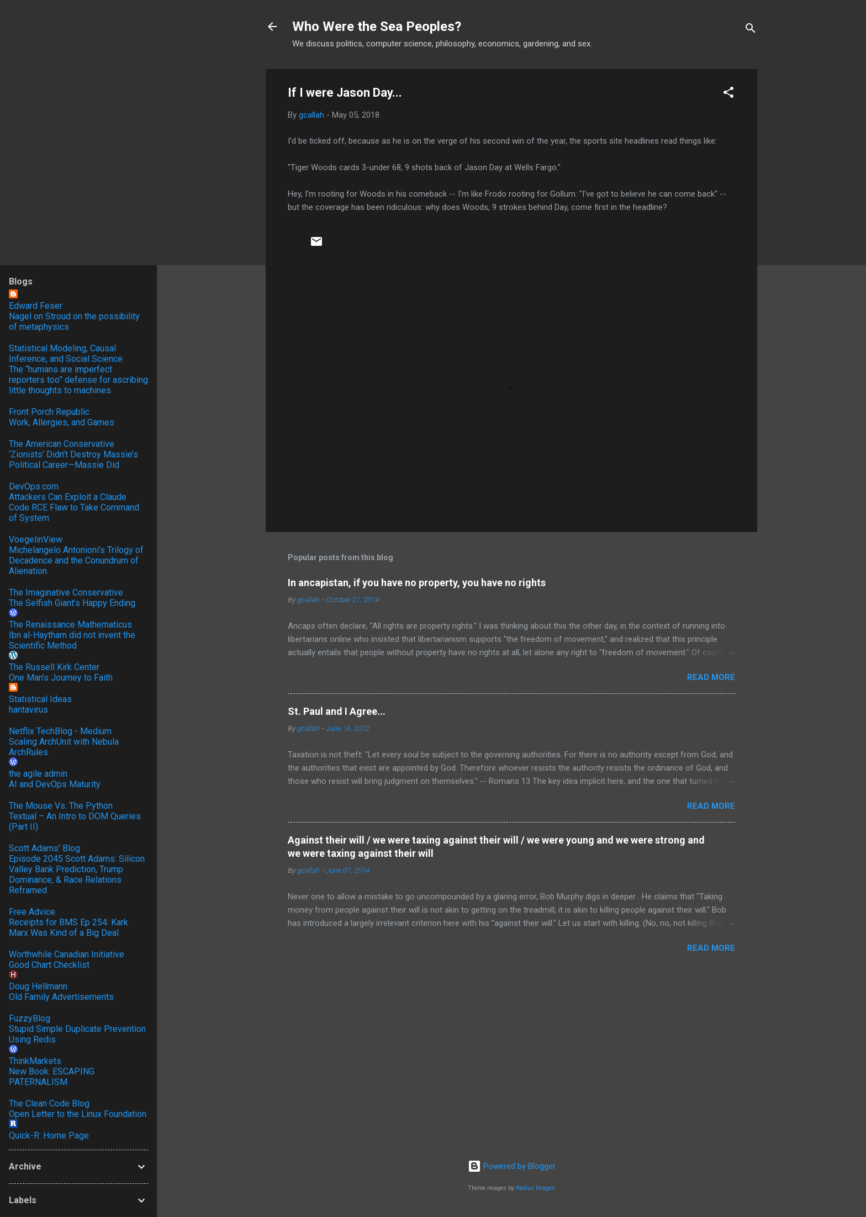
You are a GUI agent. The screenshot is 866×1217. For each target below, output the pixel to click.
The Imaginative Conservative (66, 592)
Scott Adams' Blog (44, 848)
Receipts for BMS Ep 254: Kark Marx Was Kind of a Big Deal (68, 927)
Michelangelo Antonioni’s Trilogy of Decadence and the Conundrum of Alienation (76, 560)
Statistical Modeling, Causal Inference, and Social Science (66, 353)
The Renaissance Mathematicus (70, 624)
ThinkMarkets (35, 1061)
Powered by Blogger (512, 1166)
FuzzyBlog (29, 1018)
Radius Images (535, 1188)
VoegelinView (35, 539)
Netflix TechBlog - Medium (60, 731)
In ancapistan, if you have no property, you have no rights (417, 582)
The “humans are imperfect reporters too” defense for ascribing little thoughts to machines (78, 380)
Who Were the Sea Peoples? (376, 26)
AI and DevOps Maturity (55, 784)
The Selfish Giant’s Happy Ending (72, 603)
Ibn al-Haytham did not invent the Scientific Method (72, 640)
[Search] (750, 30)
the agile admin (38, 773)
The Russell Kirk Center (54, 667)
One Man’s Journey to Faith (61, 677)
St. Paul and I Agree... (337, 711)
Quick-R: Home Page (49, 1135)
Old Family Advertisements (61, 997)
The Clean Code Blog (49, 1103)
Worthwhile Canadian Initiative (66, 954)
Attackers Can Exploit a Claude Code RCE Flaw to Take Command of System (74, 507)
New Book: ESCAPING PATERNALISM (51, 1076)
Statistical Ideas (40, 699)
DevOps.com (34, 486)
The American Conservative (61, 444)
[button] (728, 94)
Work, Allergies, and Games (61, 422)
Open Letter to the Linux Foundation (77, 1114)
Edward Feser (35, 306)
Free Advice (32, 912)
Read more (711, 677)
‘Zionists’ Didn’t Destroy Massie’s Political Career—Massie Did (73, 459)
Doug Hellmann (38, 986)
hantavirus (28, 709)
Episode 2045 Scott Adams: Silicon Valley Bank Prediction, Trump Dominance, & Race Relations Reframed (77, 874)
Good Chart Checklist (49, 965)
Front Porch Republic (49, 412)
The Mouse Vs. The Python (61, 805)
